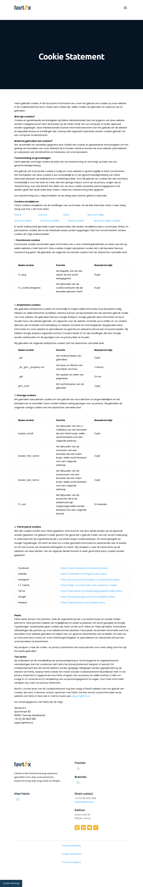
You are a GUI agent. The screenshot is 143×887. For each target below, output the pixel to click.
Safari (66, 214)
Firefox (17, 214)
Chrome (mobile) (50, 220)
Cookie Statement (71, 854)
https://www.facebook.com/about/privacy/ (84, 568)
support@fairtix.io (80, 696)
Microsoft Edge (96, 214)
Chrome (42, 214)
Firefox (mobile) (23, 220)
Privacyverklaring (71, 845)
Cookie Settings (11, 883)
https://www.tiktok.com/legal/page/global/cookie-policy (91, 591)
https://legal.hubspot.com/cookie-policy (83, 602)
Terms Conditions (71, 862)
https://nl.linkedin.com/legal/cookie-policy (84, 573)
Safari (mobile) (76, 220)
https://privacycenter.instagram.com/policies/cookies (90, 579)
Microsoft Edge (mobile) (107, 220)
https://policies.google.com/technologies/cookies (88, 596)
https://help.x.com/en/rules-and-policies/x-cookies (89, 585)
